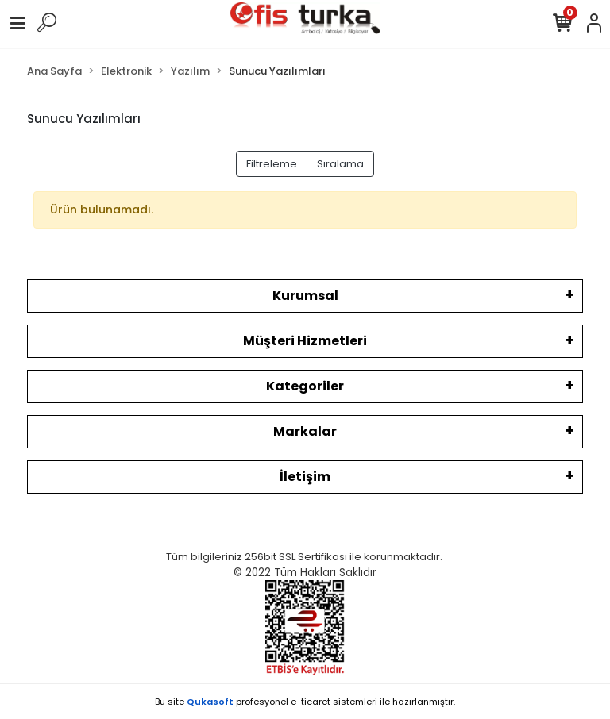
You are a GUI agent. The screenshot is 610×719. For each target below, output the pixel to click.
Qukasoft (210, 701)
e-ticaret (310, 701)
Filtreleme (271, 163)
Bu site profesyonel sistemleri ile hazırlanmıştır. (305, 701)
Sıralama (340, 163)
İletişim (305, 476)
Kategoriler (305, 386)
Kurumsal (305, 295)
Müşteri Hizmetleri (305, 341)
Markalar (305, 431)
